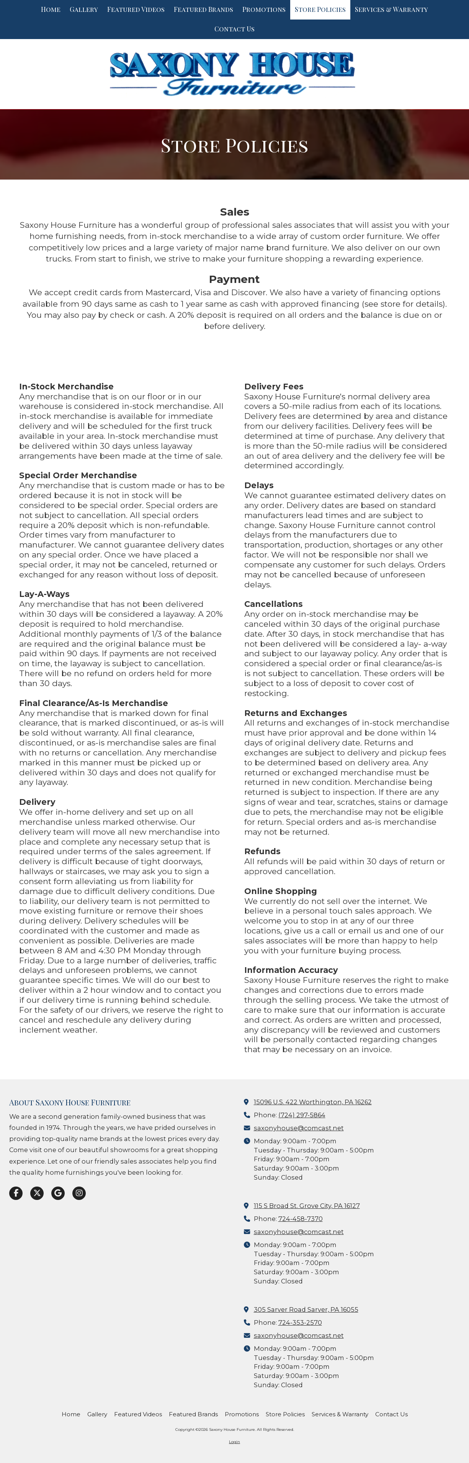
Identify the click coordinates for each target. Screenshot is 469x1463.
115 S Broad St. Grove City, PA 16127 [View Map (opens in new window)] (307, 1206)
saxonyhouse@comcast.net (299, 1128)
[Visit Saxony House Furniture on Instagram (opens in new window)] (79, 1193)
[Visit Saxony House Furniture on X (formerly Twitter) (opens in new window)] (37, 1193)
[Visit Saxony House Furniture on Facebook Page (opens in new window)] (16, 1193)
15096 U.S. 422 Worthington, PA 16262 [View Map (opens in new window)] (313, 1102)
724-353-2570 (300, 1322)
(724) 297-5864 (301, 1115)
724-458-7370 (300, 1219)
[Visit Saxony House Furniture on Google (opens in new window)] (58, 1193)
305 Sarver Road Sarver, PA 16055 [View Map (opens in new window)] (306, 1309)
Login (234, 1441)
